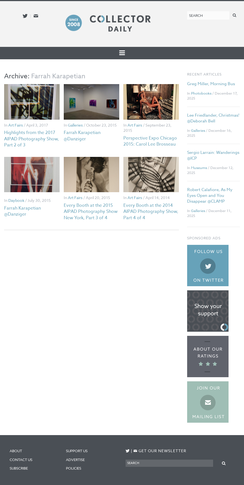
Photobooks (201, 93)
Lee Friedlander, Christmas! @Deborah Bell (213, 118)
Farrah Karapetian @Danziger (82, 135)
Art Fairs (15, 125)
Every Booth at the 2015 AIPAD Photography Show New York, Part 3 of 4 (91, 211)
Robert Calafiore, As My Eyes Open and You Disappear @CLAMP (209, 195)
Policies (73, 468)
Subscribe (19, 468)
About (16, 450)
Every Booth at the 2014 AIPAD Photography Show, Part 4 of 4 (150, 211)
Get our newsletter (159, 450)
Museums (199, 167)
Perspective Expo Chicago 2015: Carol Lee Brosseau (150, 141)
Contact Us (21, 459)
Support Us (76, 450)
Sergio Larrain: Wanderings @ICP (213, 155)
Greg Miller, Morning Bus (211, 84)
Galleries (75, 125)
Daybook (16, 200)
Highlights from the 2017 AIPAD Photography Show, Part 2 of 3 (31, 138)
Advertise (75, 459)
